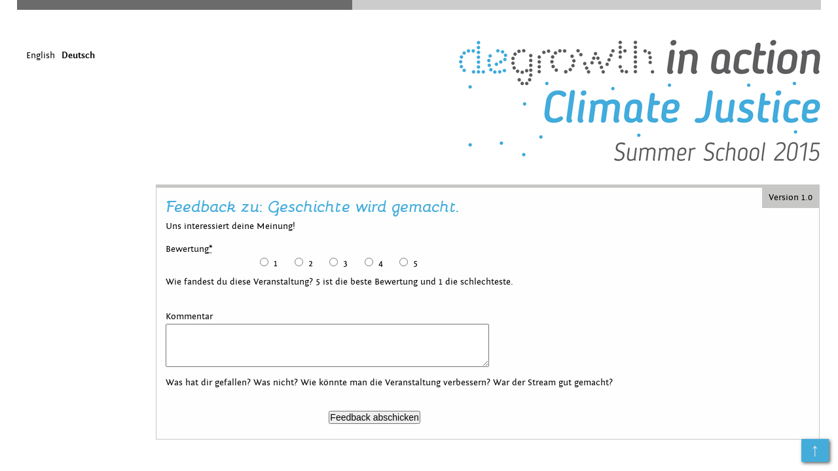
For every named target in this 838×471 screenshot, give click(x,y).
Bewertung (189, 249)
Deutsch (78, 55)
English (40, 55)
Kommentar (189, 316)
